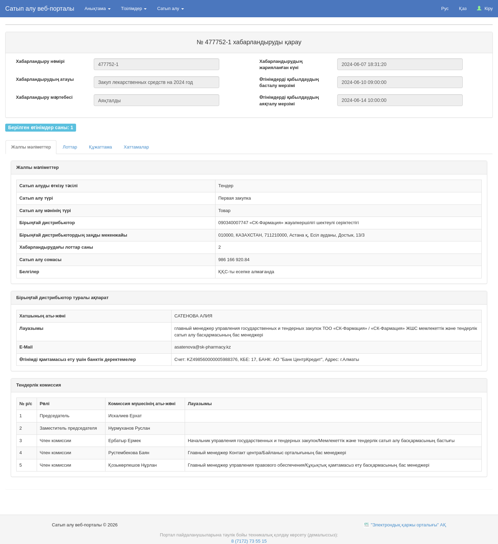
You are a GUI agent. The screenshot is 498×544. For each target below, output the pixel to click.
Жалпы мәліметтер (31, 147)
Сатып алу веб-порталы (39, 8)
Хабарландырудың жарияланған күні (281, 64)
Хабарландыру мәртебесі (44, 97)
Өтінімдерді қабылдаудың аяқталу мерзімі (289, 100)
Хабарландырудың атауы (45, 79)
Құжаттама (100, 147)
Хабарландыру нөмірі (40, 61)
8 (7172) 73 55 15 (249, 541)
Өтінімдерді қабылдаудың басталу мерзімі (289, 82)
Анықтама (98, 8)
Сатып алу (170, 8)
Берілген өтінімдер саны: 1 (40, 127)
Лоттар (70, 147)
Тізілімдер (134, 8)
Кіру (485, 8)
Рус (445, 8)
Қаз (463, 8)
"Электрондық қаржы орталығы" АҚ (408, 524)
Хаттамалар (136, 147)
